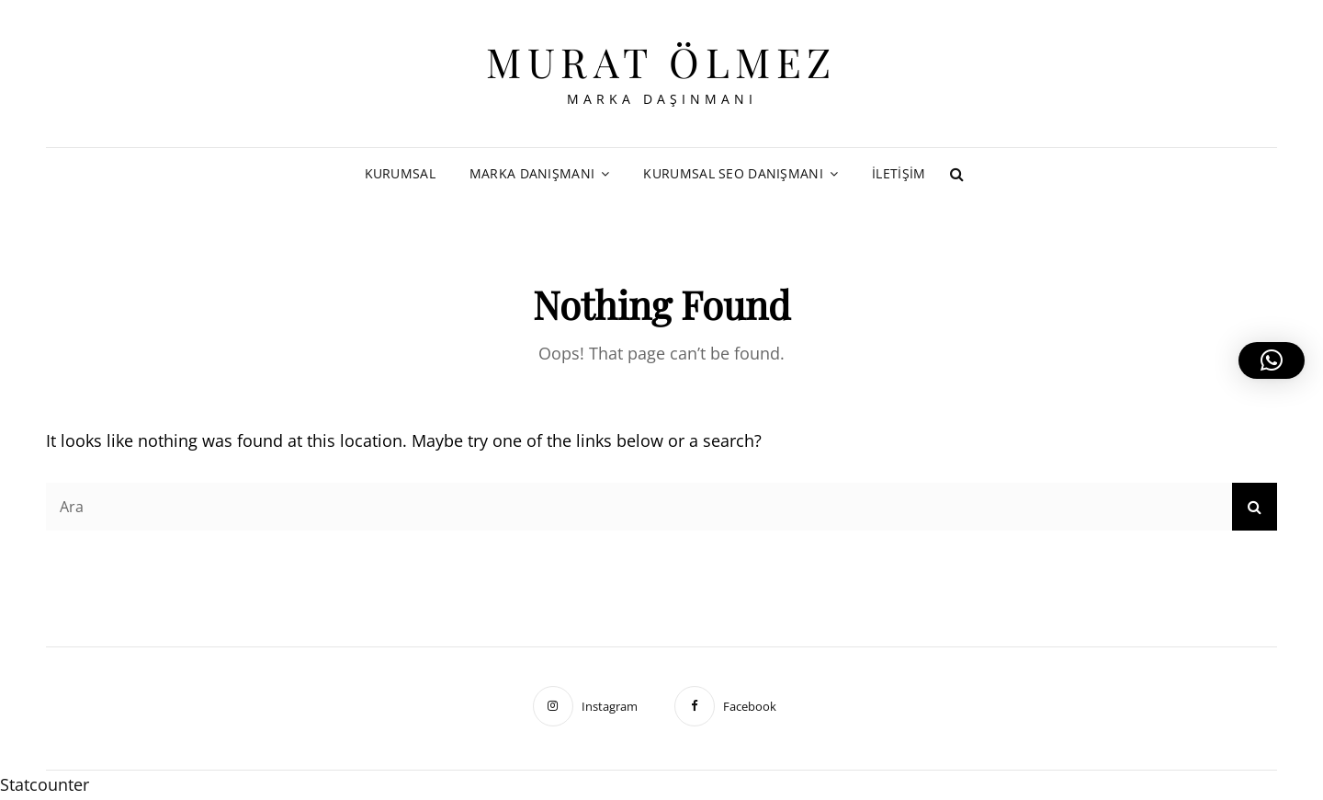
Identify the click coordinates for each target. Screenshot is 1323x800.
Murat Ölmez (661, 61)
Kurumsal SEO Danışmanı (732, 173)
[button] (1271, 360)
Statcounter (44, 784)
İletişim (898, 173)
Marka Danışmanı (531, 173)
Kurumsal (400, 173)
